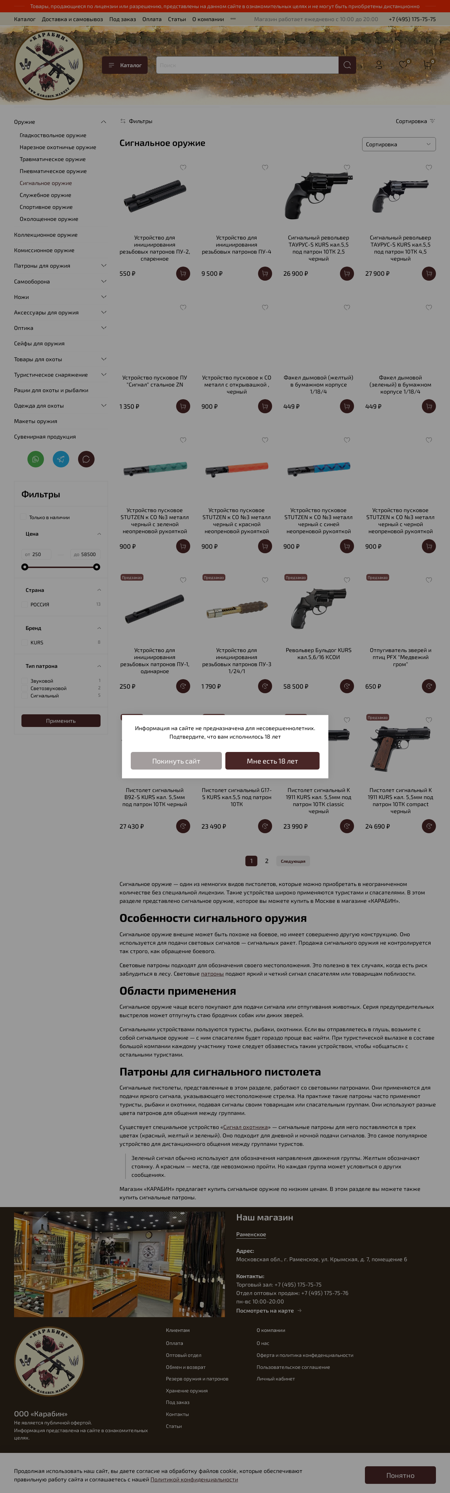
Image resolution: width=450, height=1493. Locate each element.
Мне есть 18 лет (272, 761)
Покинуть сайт (176, 761)
